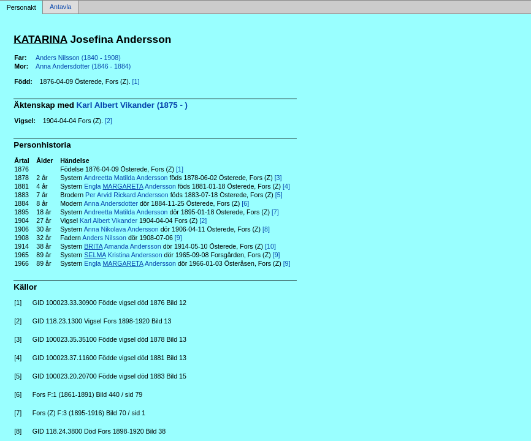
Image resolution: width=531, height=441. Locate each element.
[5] (279, 194)
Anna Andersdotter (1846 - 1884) (83, 66)
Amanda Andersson (122, 246)
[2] (108, 120)
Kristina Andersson (123, 254)
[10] (270, 246)
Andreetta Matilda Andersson (126, 177)
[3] (278, 177)
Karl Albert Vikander (108, 220)
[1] (136, 81)
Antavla (61, 7)
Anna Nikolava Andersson (121, 229)
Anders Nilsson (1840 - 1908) (78, 57)
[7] (275, 212)
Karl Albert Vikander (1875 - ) (132, 105)
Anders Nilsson (104, 237)
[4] (286, 186)
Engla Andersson (130, 186)
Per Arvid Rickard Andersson (127, 194)
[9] (178, 237)
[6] (245, 203)
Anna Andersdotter (111, 203)
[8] (266, 229)
